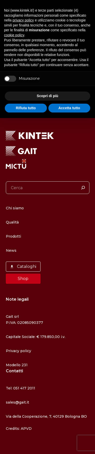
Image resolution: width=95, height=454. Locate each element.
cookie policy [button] (14, 35)
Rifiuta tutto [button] (26, 108)
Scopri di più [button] (47, 96)
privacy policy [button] (23, 20)
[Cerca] (83, 188)
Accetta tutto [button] (69, 108)
